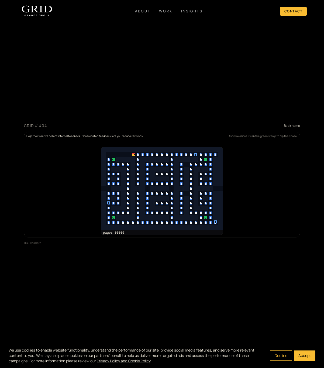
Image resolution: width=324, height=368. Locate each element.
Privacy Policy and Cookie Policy (123, 360)
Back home (292, 126)
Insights (192, 11)
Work (165, 11)
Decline (281, 355)
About (142, 11)
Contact (293, 11)
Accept (304, 355)
